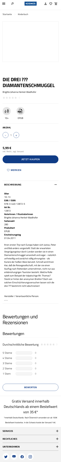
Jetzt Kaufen (30, 159)
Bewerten (30, 387)
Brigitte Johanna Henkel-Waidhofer (19, 92)
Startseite (7, 14)
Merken (14, 170)
